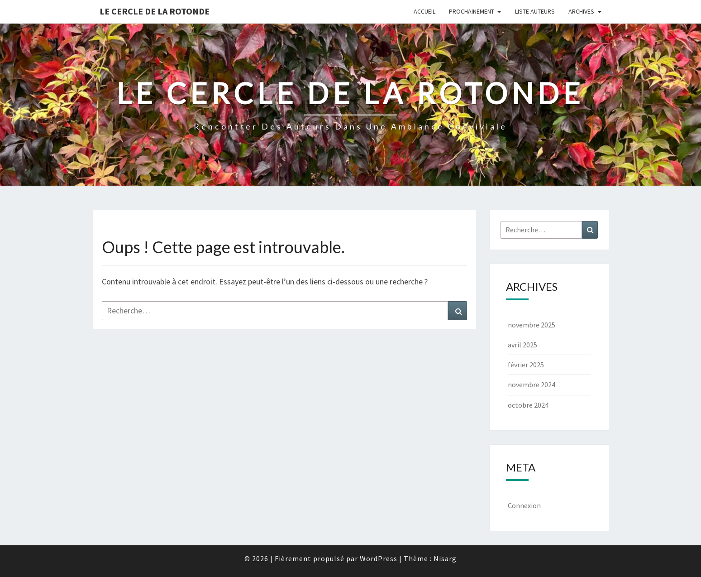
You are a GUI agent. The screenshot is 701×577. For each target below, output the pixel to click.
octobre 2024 (528, 404)
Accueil (424, 11)
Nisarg (445, 558)
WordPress (378, 558)
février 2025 (526, 364)
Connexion (524, 505)
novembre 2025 (531, 324)
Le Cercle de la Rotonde (155, 11)
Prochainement (471, 11)
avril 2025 (522, 344)
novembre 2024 (531, 384)
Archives (581, 11)
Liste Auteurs (535, 11)
